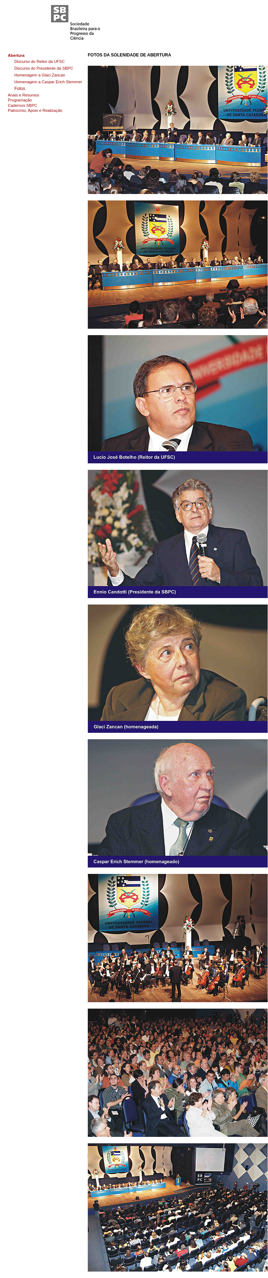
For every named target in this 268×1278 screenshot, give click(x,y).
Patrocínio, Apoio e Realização (35, 110)
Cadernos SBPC (22, 105)
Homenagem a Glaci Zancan (39, 75)
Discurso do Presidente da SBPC (43, 68)
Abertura (16, 55)
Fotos (19, 88)
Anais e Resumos (23, 95)
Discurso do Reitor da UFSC (39, 61)
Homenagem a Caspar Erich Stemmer (48, 82)
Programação (20, 100)
